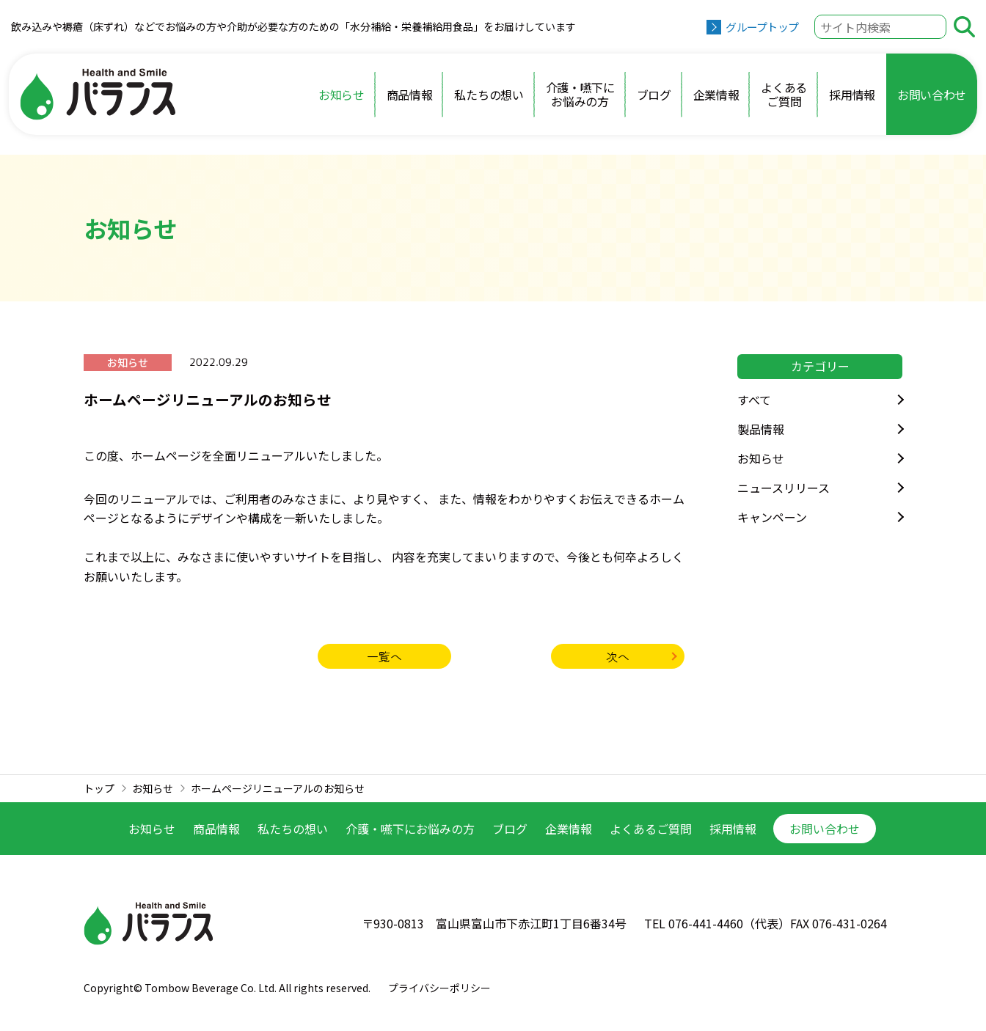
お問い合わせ (931, 94)
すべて (754, 399)
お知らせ (341, 94)
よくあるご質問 (784, 93)
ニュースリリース (783, 487)
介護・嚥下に (410, 828)
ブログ (654, 94)
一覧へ (384, 656)
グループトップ (762, 26)
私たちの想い (488, 94)
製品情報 (760, 429)
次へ (617, 656)
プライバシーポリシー (439, 987)
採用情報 (852, 94)
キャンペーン (772, 517)
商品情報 (410, 94)
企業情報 (716, 94)
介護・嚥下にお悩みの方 (580, 93)
